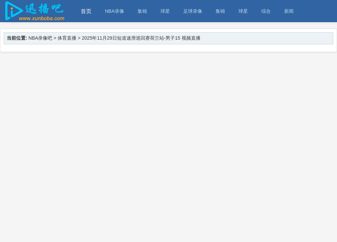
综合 (266, 11)
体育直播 (67, 38)
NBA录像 (114, 11)
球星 (165, 11)
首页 (86, 11)
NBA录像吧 (40, 38)
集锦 (142, 11)
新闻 (289, 11)
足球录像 (192, 11)
